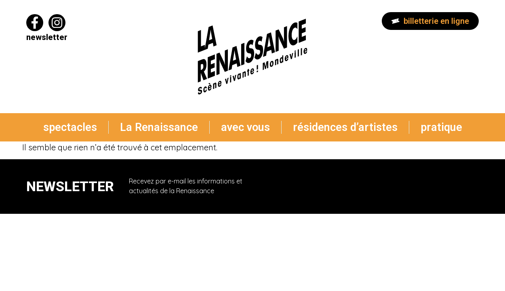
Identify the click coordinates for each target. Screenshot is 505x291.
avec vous (245, 127)
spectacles (70, 127)
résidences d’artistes (345, 127)
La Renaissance (159, 127)
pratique (441, 127)
